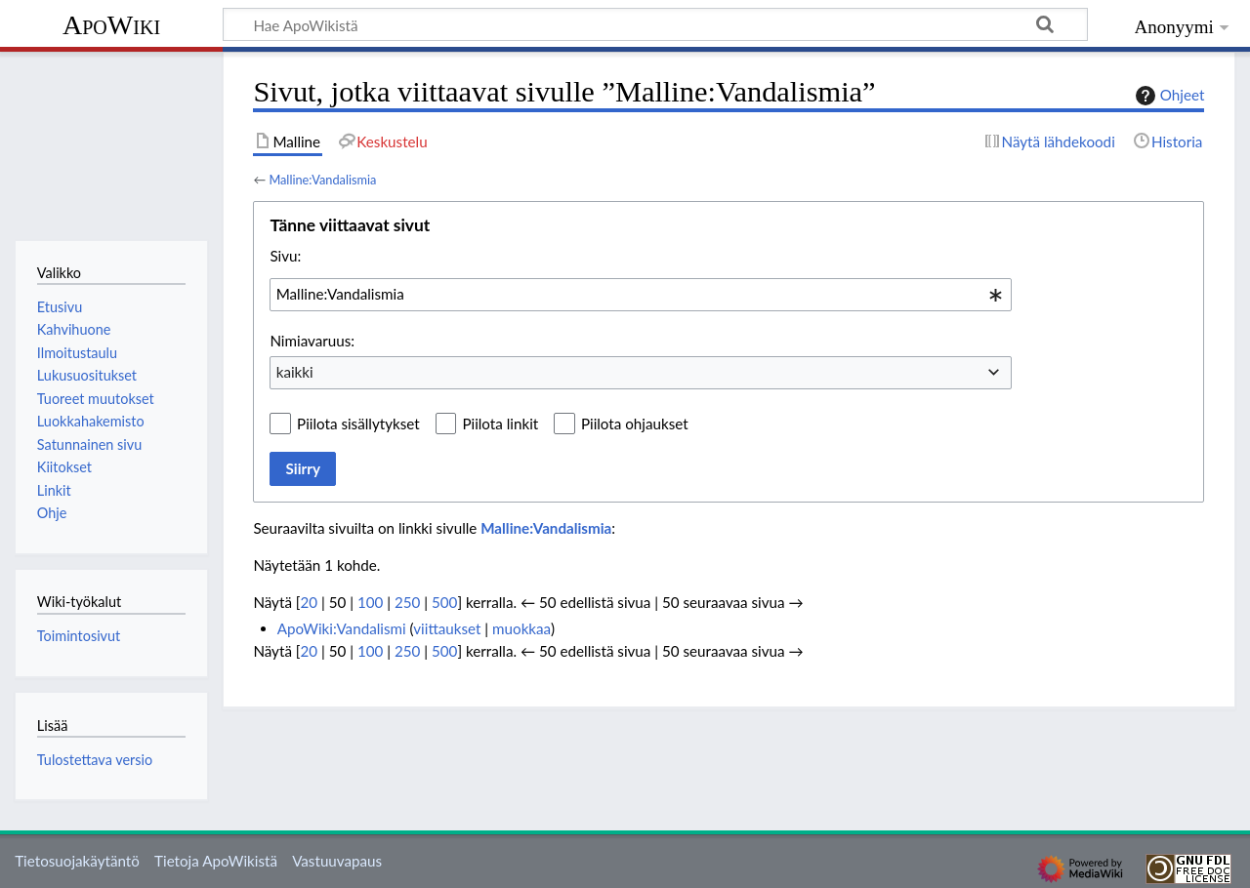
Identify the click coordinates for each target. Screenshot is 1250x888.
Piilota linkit (500, 423)
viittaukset (446, 628)
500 (444, 602)
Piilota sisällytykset (358, 423)
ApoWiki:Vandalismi (341, 628)
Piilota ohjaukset (634, 423)
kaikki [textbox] (294, 372)
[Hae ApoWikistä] (655, 24)
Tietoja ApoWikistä (215, 860)
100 (370, 602)
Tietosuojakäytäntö (77, 860)
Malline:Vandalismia (322, 179)
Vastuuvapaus (337, 860)
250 (407, 602)
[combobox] (641, 294)
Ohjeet (1168, 95)
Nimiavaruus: (312, 340)
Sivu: (285, 255)
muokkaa (521, 628)
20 (308, 602)
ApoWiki (111, 25)
